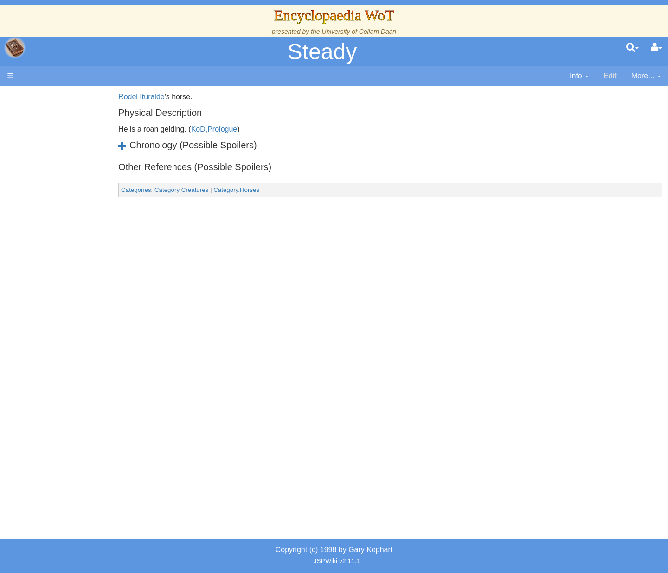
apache (15, 47)
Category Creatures (213, 189)
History (55, 187)
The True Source (71, 176)
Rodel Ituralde (173, 97)
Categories (168, 189)
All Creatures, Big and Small (90, 314)
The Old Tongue (70, 250)
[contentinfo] (579, 76)
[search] (632, 47)
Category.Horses (268, 189)
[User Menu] (656, 47)
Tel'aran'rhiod (66, 356)
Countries (78, 239)
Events (55, 207)
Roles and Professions (81, 303)
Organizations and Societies (90, 292)
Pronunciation (67, 388)
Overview (78, 229)
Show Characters (72, 282)
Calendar (59, 197)
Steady (322, 51)
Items (53, 324)
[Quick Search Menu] (632, 47)
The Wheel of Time (75, 165)
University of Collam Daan (358, 31)
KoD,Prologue (246, 129)
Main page (43, 97)
